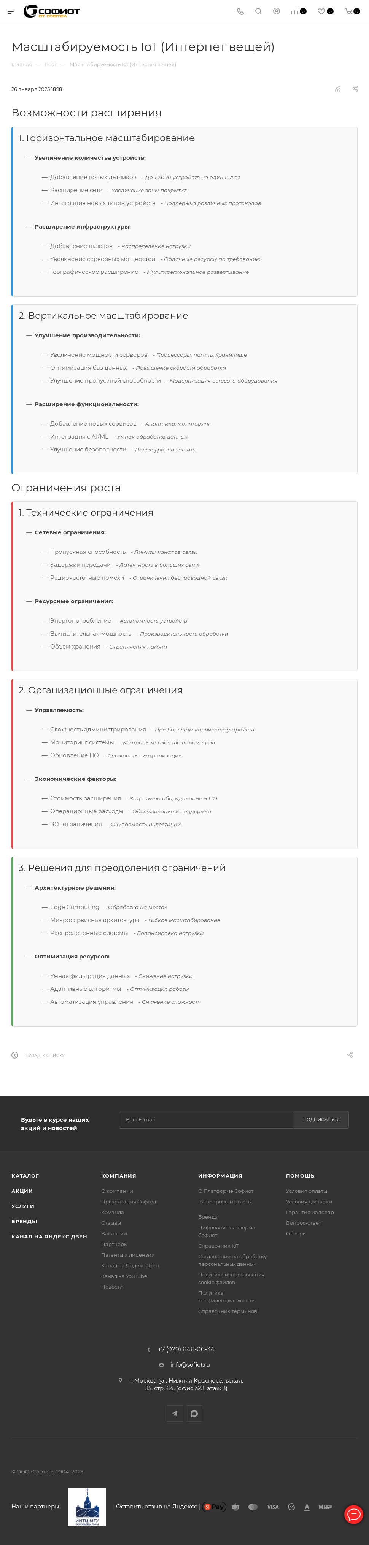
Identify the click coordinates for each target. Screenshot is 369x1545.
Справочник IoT (218, 1246)
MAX (194, 1413)
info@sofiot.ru (190, 1364)
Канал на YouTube (124, 1276)
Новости (112, 1287)
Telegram (175, 1413)
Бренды (24, 1221)
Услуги (23, 1206)
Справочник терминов (227, 1311)
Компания (119, 1176)
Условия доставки (309, 1201)
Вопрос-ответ (303, 1223)
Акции (22, 1191)
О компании (117, 1191)
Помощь (300, 1176)
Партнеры (114, 1244)
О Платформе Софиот (225, 1191)
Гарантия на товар (310, 1212)
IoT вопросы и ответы (225, 1201)
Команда (112, 1212)
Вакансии (114, 1233)
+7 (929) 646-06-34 (186, 1349)
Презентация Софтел (128, 1201)
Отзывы (111, 1223)
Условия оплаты (306, 1191)
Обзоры (296, 1233)
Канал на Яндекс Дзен (49, 1236)
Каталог (25, 1176)
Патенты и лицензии (128, 1255)
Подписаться (321, 1119)
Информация (220, 1176)
